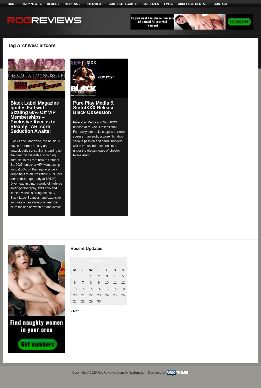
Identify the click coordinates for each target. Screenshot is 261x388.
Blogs (53, 3)
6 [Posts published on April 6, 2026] (75, 282)
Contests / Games (123, 3)
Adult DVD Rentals (193, 3)
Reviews (72, 3)
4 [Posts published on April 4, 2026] (115, 276)
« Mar (74, 311)
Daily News (32, 3)
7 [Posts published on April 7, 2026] (83, 282)
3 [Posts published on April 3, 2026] (107, 276)
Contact (221, 3)
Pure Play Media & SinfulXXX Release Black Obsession (94, 107)
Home (12, 3)
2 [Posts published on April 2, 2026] (99, 276)
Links (168, 3)
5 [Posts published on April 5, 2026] (123, 276)
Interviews (94, 3)
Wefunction (137, 373)
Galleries (151, 3)
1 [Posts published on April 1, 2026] (91, 276)
